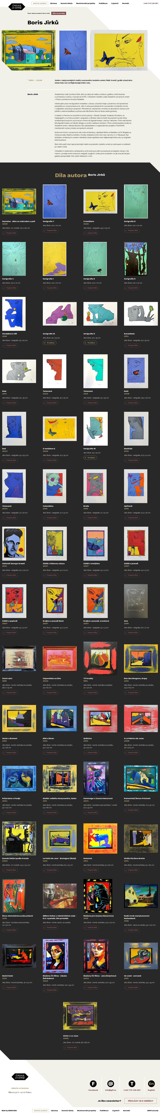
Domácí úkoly (66, 3)
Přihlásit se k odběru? (140, 1101)
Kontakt (125, 3)
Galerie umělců (39, 3)
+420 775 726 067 (150, 3)
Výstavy (53, 3)
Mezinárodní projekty (85, 3)
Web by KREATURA (9, 1111)
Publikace (103, 3)
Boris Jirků (46, 13)
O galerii (114, 3)
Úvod (29, 13)
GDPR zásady (152, 1111)
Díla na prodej (59, 13)
